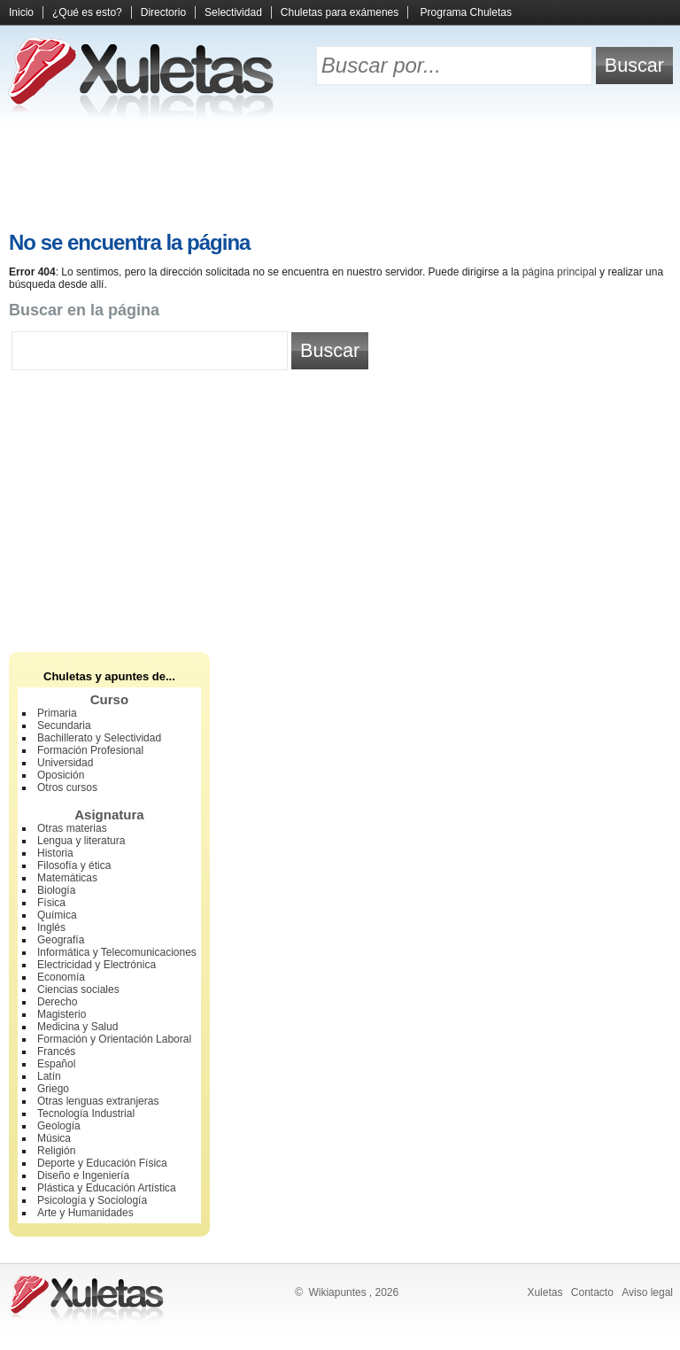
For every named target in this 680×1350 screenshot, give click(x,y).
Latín (49, 1076)
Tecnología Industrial (86, 1113)
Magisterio (61, 1014)
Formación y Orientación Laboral (114, 1039)
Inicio (21, 12)
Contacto (592, 1292)
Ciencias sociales (78, 989)
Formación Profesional (90, 750)
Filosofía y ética (74, 865)
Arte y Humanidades (85, 1212)
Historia (55, 853)
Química (57, 915)
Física (51, 902)
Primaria (57, 713)
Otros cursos (67, 787)
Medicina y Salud (77, 1026)
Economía (61, 977)
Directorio (163, 12)
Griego (53, 1088)
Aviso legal (647, 1292)
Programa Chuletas (466, 12)
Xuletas (544, 1292)
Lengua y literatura (81, 840)
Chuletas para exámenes (339, 12)
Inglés (51, 927)
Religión (56, 1150)
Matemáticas (67, 878)
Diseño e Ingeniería (83, 1175)
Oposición (60, 775)
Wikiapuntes (337, 1292)
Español (56, 1064)
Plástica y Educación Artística (106, 1188)
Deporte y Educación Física (102, 1163)
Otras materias (72, 828)
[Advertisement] (340, 177)
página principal (559, 272)
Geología (59, 1126)
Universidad (65, 762)
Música (54, 1138)
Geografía (60, 940)
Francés (56, 1051)
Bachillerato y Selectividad (99, 738)
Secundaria (64, 725)
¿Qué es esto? (87, 12)
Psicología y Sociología (92, 1200)
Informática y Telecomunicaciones (117, 952)
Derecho (57, 1002)
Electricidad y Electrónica (96, 964)
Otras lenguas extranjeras (97, 1101)
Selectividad (233, 12)
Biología (56, 890)
